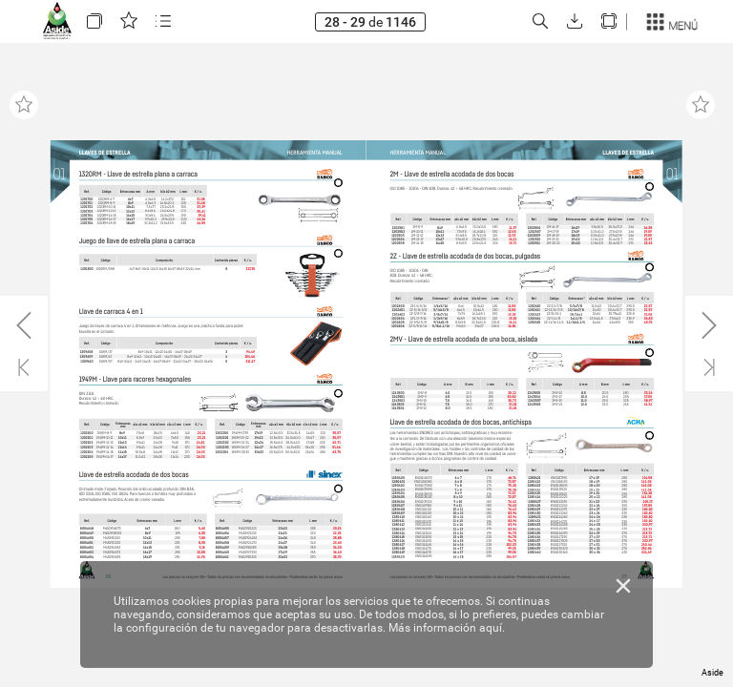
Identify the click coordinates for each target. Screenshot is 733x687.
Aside (712, 672)
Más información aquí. (446, 628)
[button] (94, 21)
